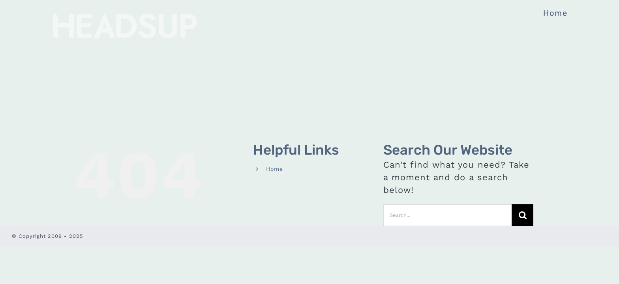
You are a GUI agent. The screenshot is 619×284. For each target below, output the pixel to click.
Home (274, 169)
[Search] (522, 215)
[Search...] (447, 215)
